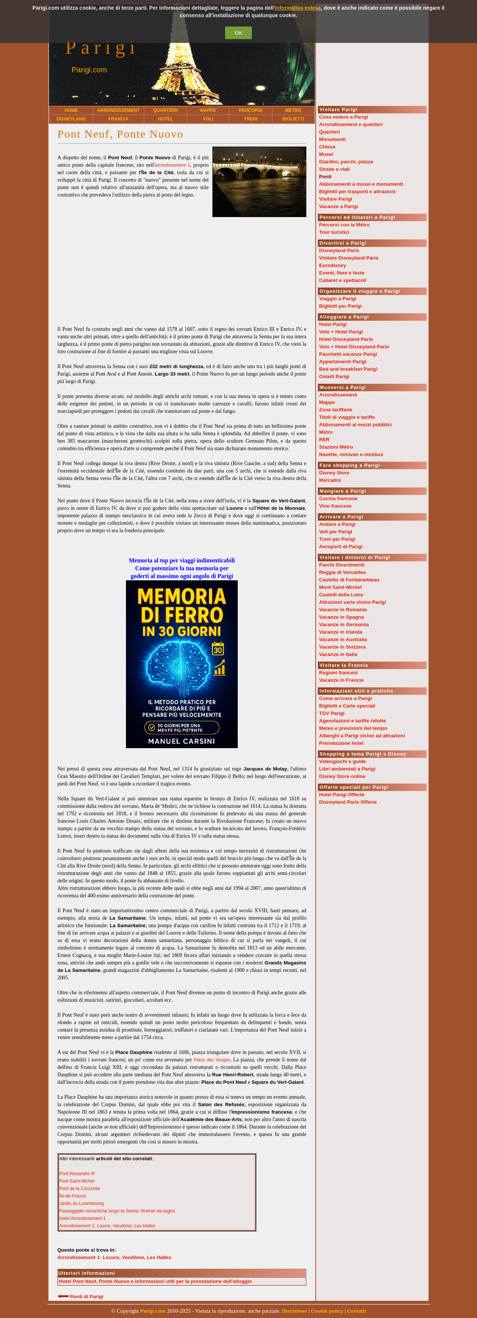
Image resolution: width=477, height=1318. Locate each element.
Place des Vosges (212, 1060)
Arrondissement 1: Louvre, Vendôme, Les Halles (107, 1225)
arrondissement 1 (172, 165)
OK (239, 33)
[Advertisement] (181, 269)
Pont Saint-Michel (76, 1181)
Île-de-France (72, 1196)
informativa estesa (298, 8)
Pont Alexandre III (77, 1173)
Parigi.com (89, 69)
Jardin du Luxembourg (81, 1203)
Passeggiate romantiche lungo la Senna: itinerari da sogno (117, 1211)
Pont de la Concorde (79, 1188)
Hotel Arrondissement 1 (82, 1218)
